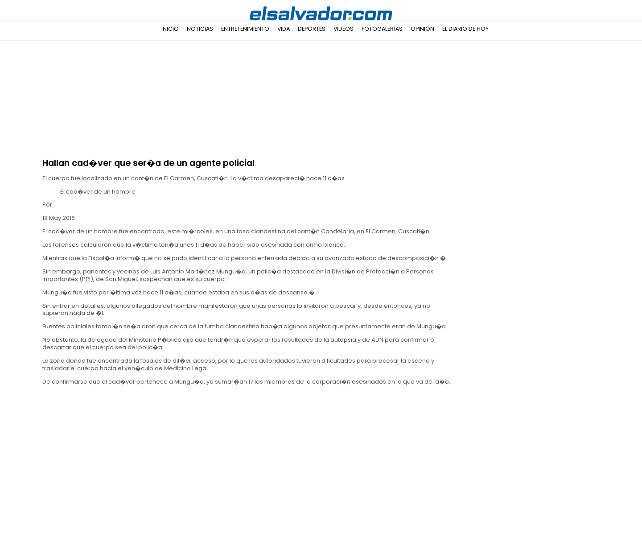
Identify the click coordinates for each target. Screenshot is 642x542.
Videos (343, 29)
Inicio (170, 29)
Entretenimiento (245, 29)
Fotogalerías (382, 29)
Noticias (200, 29)
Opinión (422, 29)
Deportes (311, 29)
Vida (283, 29)
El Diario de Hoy (465, 29)
